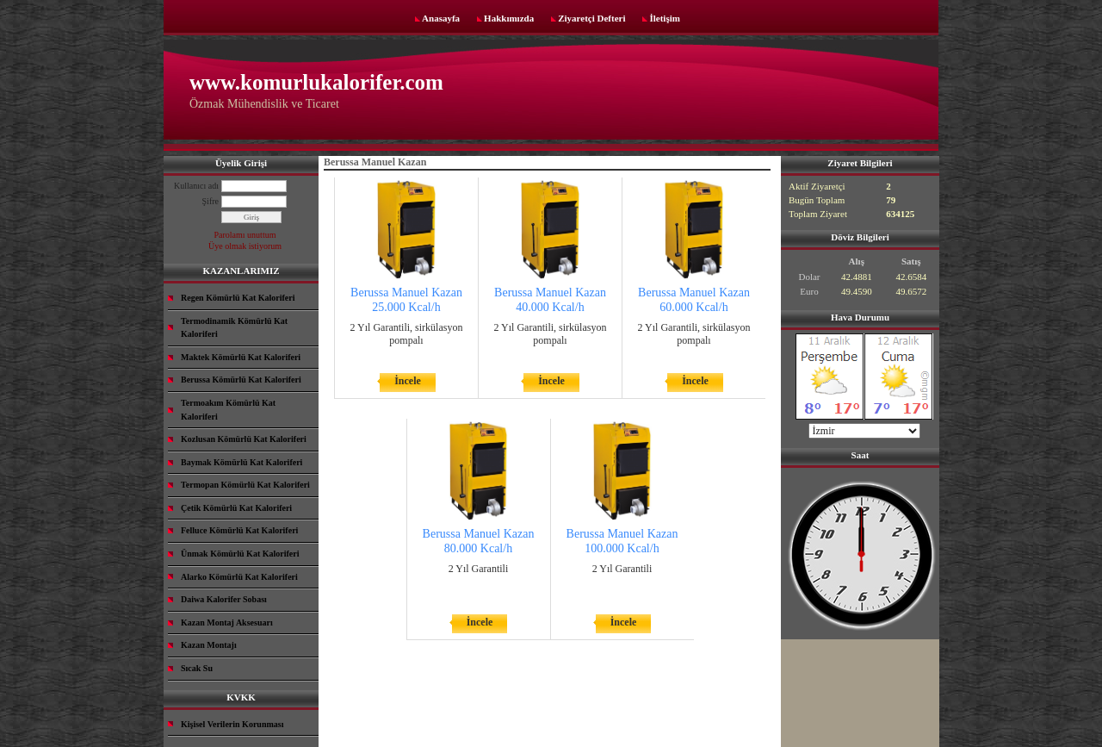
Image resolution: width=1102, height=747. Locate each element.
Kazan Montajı (209, 645)
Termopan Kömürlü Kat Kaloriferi (245, 484)
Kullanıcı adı (196, 185)
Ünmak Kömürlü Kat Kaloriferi (240, 553)
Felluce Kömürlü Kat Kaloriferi (239, 530)
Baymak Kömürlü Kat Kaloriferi (241, 462)
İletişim (664, 18)
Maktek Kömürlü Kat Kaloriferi (240, 357)
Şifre (210, 201)
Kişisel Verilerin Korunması (232, 724)
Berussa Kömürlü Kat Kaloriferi (241, 379)
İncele (407, 381)
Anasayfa (441, 18)
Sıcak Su (197, 668)
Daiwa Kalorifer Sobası (224, 599)
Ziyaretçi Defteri (591, 18)
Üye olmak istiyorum (245, 246)
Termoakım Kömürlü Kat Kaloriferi (228, 409)
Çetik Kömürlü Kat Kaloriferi (236, 508)
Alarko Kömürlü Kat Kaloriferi (239, 577)
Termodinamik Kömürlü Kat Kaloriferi (234, 327)
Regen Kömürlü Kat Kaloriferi (237, 297)
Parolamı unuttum (245, 235)
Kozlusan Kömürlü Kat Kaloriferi (243, 439)
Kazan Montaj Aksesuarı (227, 622)
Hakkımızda (509, 18)
